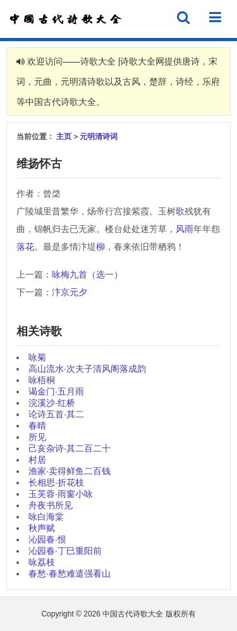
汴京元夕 (69, 292)
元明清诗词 (99, 136)
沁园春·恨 (47, 539)
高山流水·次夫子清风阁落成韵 (87, 369)
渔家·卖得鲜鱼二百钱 (69, 471)
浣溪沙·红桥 (51, 403)
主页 (63, 136)
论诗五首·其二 (56, 414)
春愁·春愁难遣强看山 (69, 573)
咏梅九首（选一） (87, 274)
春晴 (37, 425)
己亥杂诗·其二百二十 (69, 448)
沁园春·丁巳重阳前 (65, 551)
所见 (37, 437)
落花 (25, 247)
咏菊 (37, 357)
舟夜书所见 (50, 505)
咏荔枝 (41, 562)
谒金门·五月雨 (56, 391)
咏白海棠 (46, 517)
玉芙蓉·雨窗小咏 (60, 494)
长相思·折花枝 (56, 482)
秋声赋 (41, 528)
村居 (37, 460)
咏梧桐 (41, 380)
